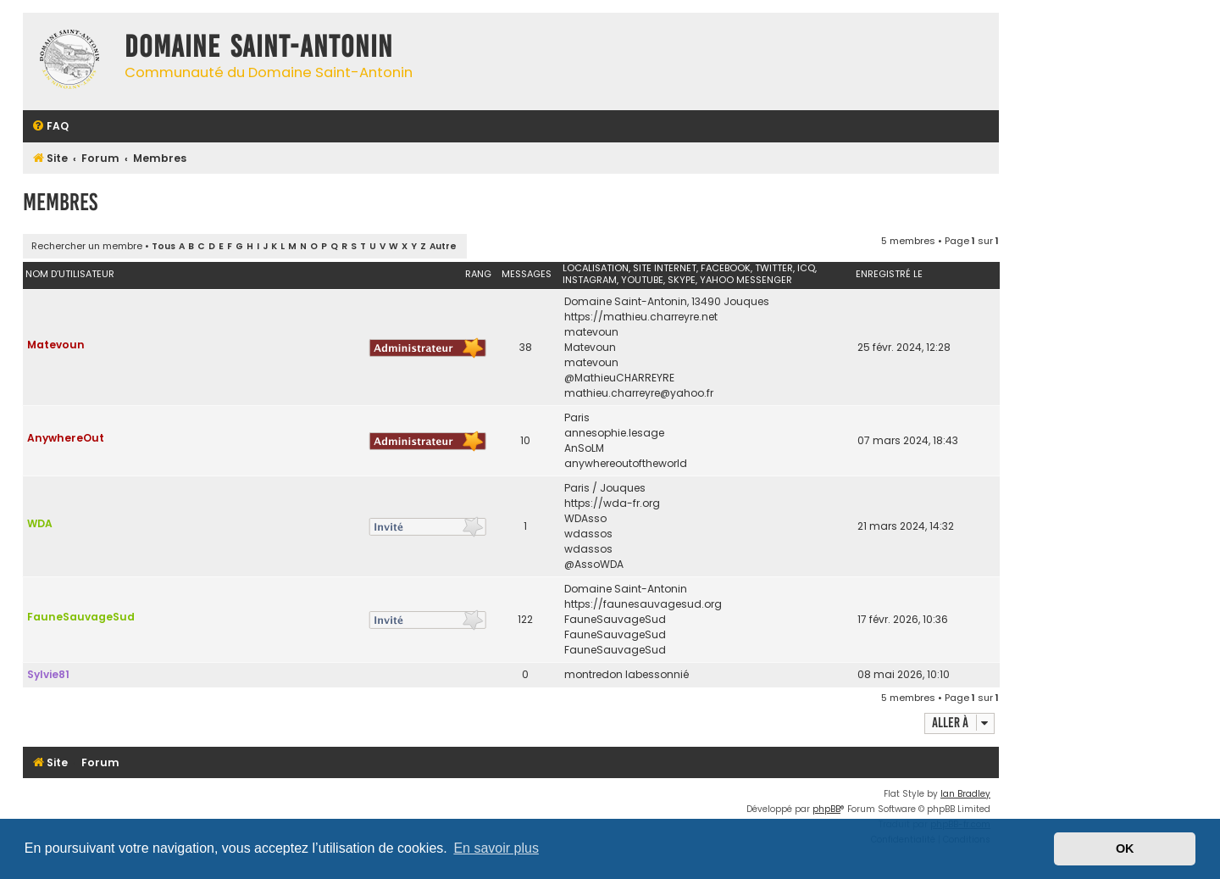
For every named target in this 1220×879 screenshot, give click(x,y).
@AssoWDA (594, 564)
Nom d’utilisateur (69, 274)
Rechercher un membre (86, 246)
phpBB (826, 809)
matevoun (591, 332)
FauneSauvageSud (81, 616)
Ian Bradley (965, 793)
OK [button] (1125, 848)
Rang (478, 274)
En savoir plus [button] (496, 848)
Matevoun (56, 344)
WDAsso (585, 518)
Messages (527, 274)
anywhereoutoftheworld (625, 463)
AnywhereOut (65, 438)
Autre (443, 246)
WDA (40, 523)
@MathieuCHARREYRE (619, 377)
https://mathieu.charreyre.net (641, 316)
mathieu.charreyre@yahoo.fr (638, 393)
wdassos (588, 533)
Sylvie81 (48, 674)
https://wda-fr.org (612, 503)
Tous (163, 246)
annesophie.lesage (614, 433)
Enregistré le (889, 274)
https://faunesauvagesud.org (643, 604)
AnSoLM (584, 448)
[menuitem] (50, 126)
